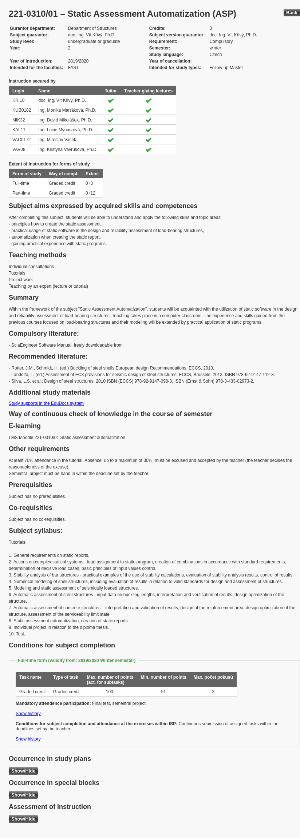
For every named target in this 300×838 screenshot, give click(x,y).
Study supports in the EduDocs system (46, 403)
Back (291, 12)
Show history (28, 713)
